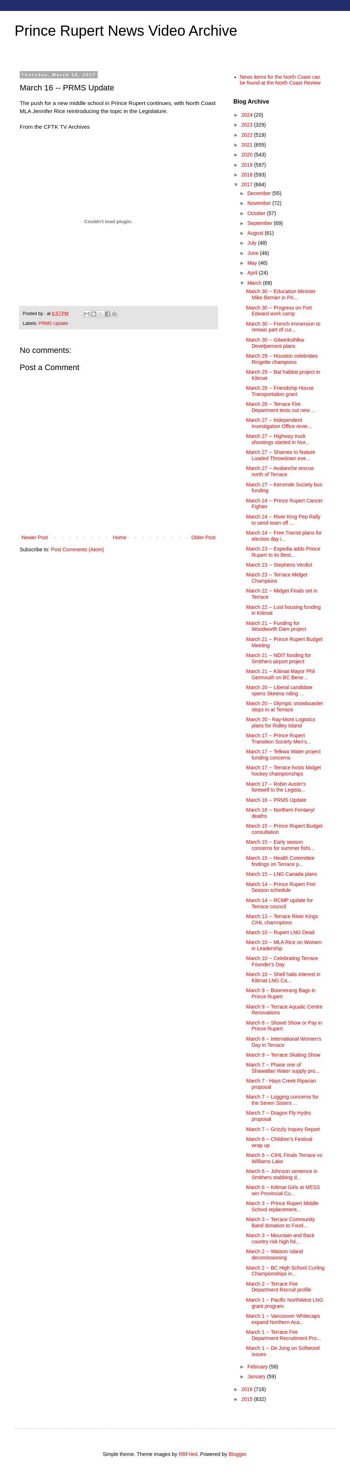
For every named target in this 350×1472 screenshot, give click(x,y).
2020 (247, 155)
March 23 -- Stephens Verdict (279, 565)
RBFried (188, 1454)
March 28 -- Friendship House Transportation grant (280, 391)
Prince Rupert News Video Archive (126, 31)
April (253, 273)
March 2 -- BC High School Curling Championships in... (285, 1271)
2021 (247, 145)
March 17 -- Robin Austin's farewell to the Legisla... (276, 787)
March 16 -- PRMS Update (276, 800)
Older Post (203, 537)
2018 (247, 175)
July (252, 243)
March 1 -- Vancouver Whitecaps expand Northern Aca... (283, 1319)
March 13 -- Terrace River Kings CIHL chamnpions (282, 919)
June (253, 253)
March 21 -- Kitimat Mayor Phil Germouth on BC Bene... (280, 674)
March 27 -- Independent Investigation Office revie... (279, 423)
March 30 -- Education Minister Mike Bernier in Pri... (281, 294)
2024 (247, 115)
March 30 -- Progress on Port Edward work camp (279, 311)
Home (119, 537)
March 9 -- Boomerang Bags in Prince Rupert (281, 993)
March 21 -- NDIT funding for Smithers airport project (278, 658)
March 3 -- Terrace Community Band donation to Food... (280, 1222)
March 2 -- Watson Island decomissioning (274, 1254)
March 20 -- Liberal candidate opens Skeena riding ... (279, 690)
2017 (247, 184)
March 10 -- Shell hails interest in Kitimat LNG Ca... (283, 977)
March (255, 283)
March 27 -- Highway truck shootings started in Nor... (278, 439)
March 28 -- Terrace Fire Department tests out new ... (280, 407)
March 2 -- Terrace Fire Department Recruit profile (278, 1287)
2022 (247, 135)
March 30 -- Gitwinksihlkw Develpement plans (275, 343)
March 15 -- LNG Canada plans (281, 874)
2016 (247, 1389)
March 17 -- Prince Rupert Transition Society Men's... (278, 739)
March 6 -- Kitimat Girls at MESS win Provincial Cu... (283, 1190)
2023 (247, 125)
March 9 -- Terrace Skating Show (283, 1055)
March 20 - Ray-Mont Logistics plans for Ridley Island (280, 722)
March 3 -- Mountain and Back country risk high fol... (280, 1238)
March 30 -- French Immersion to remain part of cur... (283, 327)
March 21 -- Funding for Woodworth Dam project (276, 626)
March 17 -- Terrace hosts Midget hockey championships (283, 771)
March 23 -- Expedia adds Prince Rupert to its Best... (283, 552)
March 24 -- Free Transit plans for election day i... (284, 536)
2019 (247, 165)
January (257, 1376)
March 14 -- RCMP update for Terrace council (279, 903)
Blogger (237, 1454)
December (259, 193)
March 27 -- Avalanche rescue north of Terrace (280, 471)
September (260, 223)
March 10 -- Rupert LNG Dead (280, 932)
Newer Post (35, 537)
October (257, 213)
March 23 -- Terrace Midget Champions (276, 578)
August (255, 233)
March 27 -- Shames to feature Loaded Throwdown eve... (280, 455)
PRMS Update (53, 323)
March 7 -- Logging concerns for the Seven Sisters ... (282, 1100)
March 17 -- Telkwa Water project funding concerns (283, 755)
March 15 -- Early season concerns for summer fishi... (280, 845)
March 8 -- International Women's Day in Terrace (283, 1042)
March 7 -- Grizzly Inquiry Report (283, 1129)
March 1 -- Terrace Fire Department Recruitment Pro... (283, 1335)
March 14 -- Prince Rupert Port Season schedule (281, 887)
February (258, 1367)
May (252, 263)
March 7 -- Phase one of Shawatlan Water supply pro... (282, 1068)
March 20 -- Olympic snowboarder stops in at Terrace (284, 706)
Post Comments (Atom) (77, 549)
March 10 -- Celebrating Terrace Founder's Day (282, 961)
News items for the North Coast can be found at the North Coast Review (280, 80)
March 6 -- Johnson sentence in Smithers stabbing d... (282, 1174)
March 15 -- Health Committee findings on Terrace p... (280, 861)
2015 (247, 1399)
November (259, 203)
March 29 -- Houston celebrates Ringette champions (282, 359)
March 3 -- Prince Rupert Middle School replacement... (282, 1206)
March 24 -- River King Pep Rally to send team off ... (283, 520)
